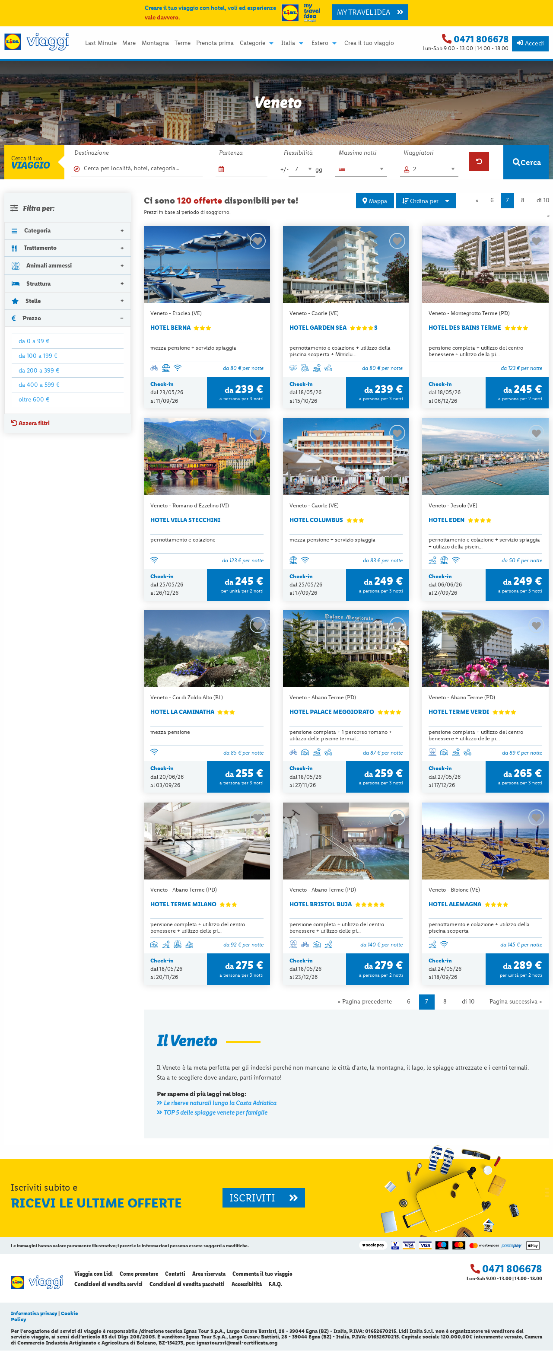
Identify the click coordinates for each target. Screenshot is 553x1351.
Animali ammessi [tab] (42, 265)
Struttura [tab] (31, 283)
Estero (319, 43)
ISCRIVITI (263, 1198)
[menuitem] (100, 43)
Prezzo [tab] (26, 318)
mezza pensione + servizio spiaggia (193, 347)
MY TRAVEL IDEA (370, 12)
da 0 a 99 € (34, 341)
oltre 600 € (34, 399)
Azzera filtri (30, 423)
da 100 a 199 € (38, 356)
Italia (288, 43)
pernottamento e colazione (183, 540)
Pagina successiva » (515, 1002)
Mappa (374, 201)
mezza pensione (170, 732)
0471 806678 (481, 39)
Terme (183, 43)
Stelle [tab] (26, 301)
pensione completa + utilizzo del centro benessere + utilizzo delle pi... (476, 735)
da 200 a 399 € (39, 370)
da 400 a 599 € (39, 385)
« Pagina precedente (365, 1002)
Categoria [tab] (31, 230)
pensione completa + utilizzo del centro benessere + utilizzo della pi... (476, 350)
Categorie (252, 43)
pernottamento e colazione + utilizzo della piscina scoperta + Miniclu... (340, 350)
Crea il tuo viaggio (369, 43)
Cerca (527, 162)
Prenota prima (215, 43)
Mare (129, 43)
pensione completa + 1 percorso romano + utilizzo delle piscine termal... (340, 735)
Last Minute (101, 43)
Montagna (155, 43)
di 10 (468, 1002)
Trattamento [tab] (34, 248)
